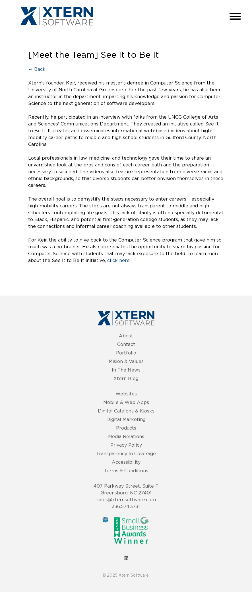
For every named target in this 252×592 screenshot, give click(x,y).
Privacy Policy (126, 444)
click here (118, 260)
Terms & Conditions (126, 470)
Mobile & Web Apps (126, 402)
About (126, 335)
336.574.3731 (126, 506)
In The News (126, 369)
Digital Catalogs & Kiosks (126, 410)
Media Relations (126, 436)
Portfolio (126, 352)
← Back (37, 69)
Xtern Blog (126, 378)
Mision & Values (126, 361)
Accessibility (126, 462)
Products (126, 427)
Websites (126, 393)
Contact (126, 344)
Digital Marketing (126, 419)
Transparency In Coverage (126, 453)
